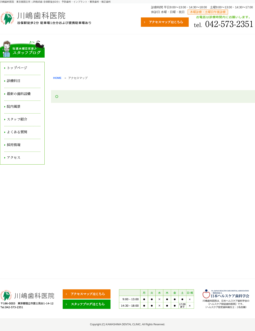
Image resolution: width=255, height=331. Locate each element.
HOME (57, 78)
